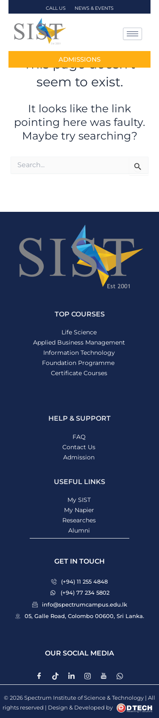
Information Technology (79, 352)
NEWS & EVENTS (94, 8)
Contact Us (78, 447)
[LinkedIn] (72, 676)
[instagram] (88, 676)
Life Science (79, 332)
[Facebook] (39, 676)
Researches (79, 520)
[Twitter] (55, 676)
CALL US (56, 8)
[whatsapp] (120, 676)
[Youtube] (104, 676)
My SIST (79, 500)
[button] (79, 561)
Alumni (79, 530)
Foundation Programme (79, 363)
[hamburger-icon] (132, 34)
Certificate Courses (79, 373)
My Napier (79, 510)
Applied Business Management (79, 342)
